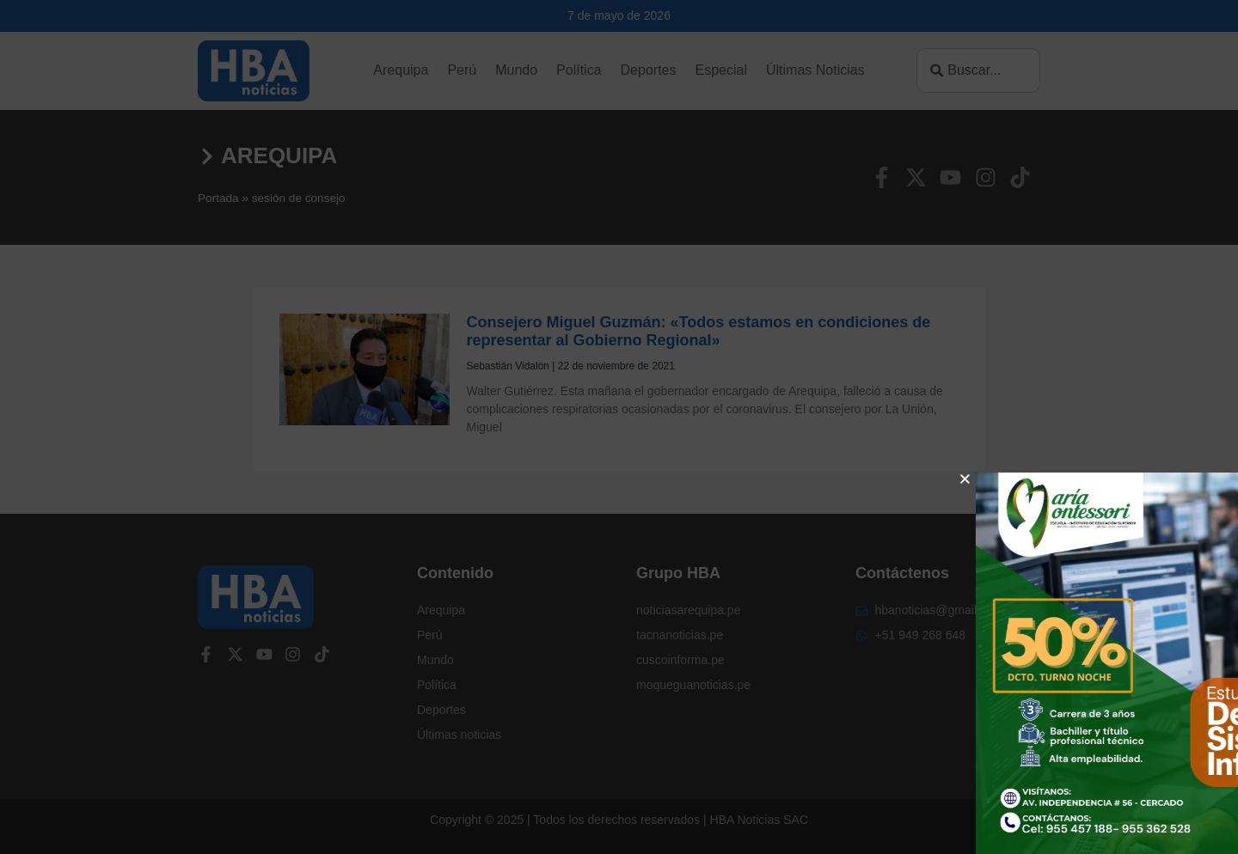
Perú (461, 70)
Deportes (649, 70)
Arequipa (400, 70)
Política (578, 70)
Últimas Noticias (815, 70)
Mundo (516, 70)
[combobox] (978, 70)
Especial (720, 70)
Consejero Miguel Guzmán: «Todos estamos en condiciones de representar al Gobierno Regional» (699, 332)
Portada (218, 198)
